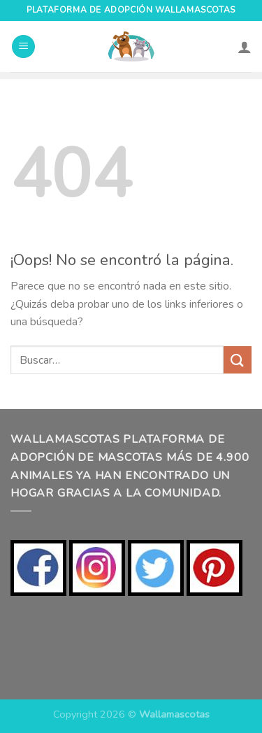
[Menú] (23, 46)
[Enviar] (238, 359)
